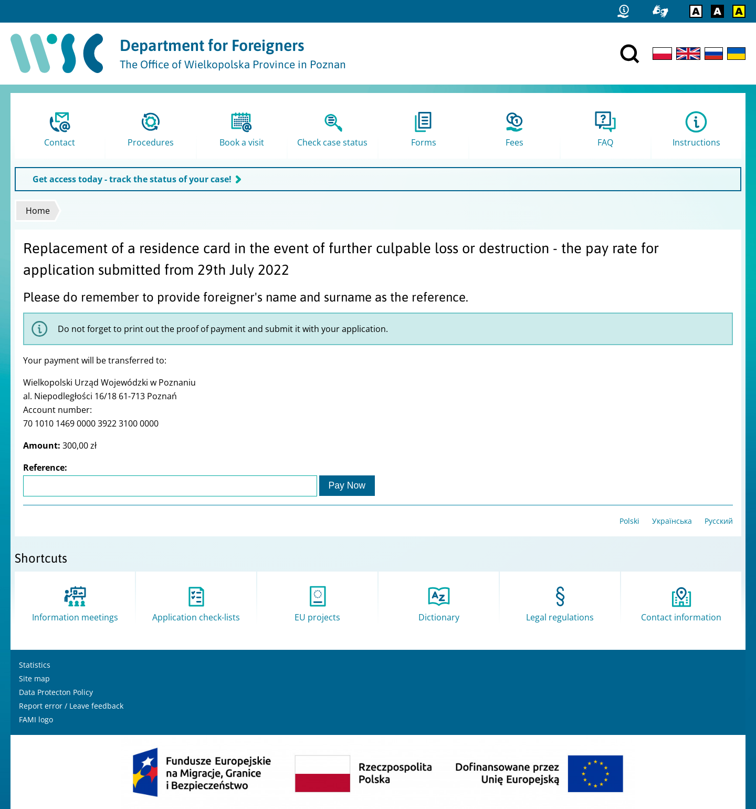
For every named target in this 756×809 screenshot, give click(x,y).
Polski (629, 521)
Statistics (34, 665)
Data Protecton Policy (56, 692)
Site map (34, 678)
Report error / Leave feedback (71, 706)
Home (38, 210)
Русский (719, 521)
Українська (672, 521)
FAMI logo (36, 719)
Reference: (45, 467)
